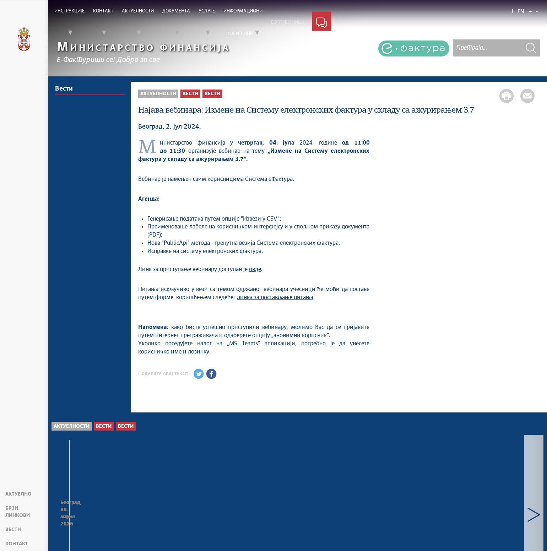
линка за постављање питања (275, 297)
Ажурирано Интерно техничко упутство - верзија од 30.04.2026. (487, 522)
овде (255, 269)
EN (521, 11)
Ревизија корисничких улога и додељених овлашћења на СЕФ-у (292, 522)
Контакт (16, 543)
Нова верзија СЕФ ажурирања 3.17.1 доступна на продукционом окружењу (199, 522)
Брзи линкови (17, 512)
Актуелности (158, 93)
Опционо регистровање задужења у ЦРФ (97, 518)
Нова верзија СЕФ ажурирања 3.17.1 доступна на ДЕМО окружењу (385, 522)
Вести (13, 529)
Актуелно (18, 494)
